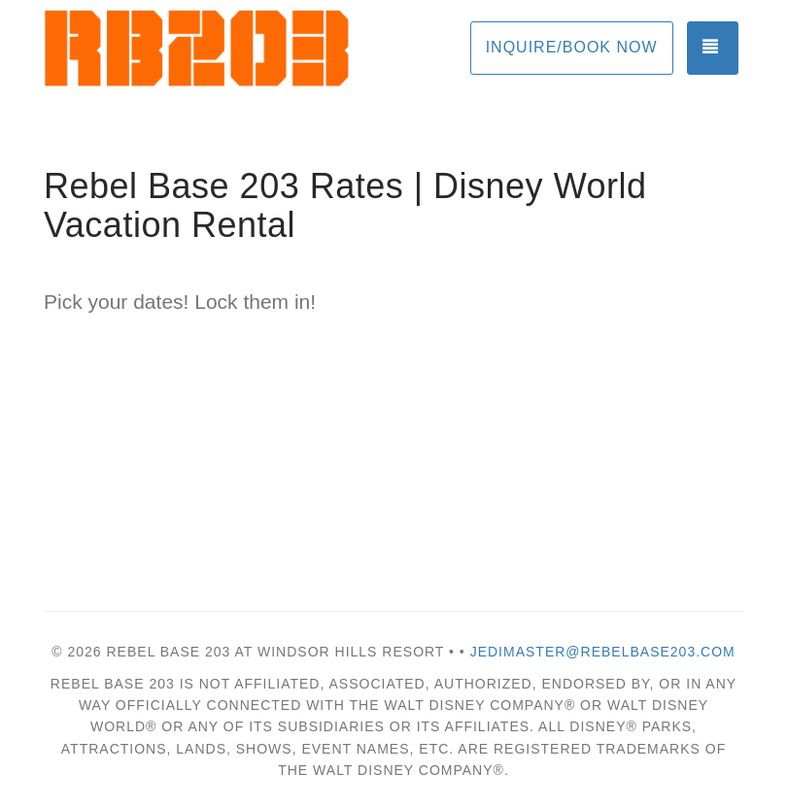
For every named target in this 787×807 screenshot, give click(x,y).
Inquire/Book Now (572, 47)
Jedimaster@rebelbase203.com (603, 651)
